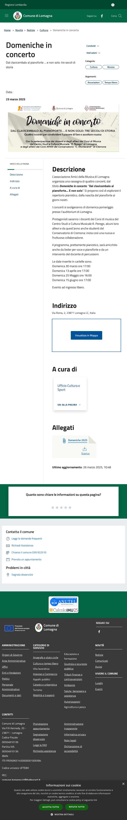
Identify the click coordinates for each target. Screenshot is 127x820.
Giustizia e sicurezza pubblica (75, 666)
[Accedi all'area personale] (112, 4)
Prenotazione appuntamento (41, 726)
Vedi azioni (93, 53)
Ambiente (69, 685)
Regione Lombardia (15, 5)
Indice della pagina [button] (19, 163)
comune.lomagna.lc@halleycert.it (21, 780)
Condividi (93, 46)
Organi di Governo (12, 655)
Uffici (5, 667)
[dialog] (63, 800)
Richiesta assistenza (44, 751)
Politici (6, 679)
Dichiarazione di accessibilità (73, 748)
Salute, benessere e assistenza (75, 693)
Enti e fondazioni (11, 673)
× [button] (123, 784)
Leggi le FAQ (40, 745)
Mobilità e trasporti (44, 695)
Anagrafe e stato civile (45, 657)
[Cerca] (120, 16)
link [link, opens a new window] (95, 800)
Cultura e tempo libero (45, 663)
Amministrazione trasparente (73, 726)
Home (7, 30)
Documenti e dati (11, 695)
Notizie (31, 30)
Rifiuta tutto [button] (77, 806)
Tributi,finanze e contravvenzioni (73, 677)
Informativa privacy (75, 734)
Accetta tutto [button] (50, 807)
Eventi (99, 689)
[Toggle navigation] (7, 16)
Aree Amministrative (13, 661)
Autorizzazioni (72, 702)
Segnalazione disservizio (40, 736)
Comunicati (101, 661)
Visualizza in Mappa (86, 335)
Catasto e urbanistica (45, 685)
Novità (19, 30)
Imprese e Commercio (45, 674)
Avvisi (98, 667)
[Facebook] (100, 16)
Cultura (44, 30)
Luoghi (99, 683)
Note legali (70, 740)
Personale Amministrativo (11, 687)
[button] (63, 814)
